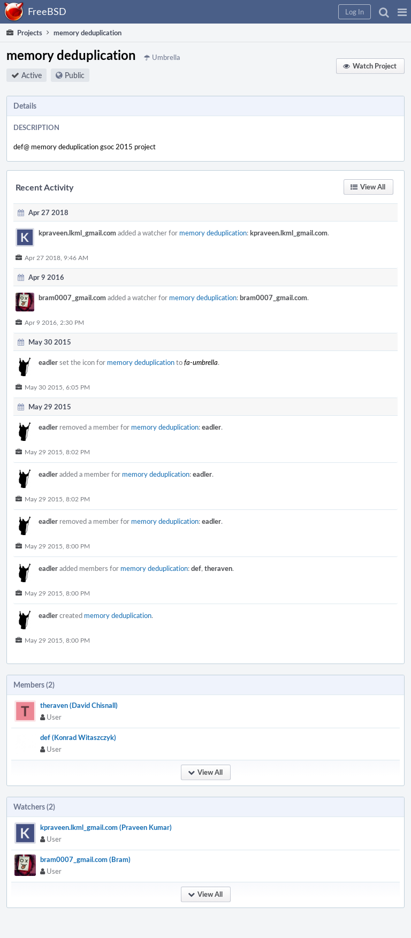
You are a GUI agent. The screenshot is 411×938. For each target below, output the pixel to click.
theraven (218, 568)
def (196, 568)
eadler (48, 362)
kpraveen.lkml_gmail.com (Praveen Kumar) (106, 827)
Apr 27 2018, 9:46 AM (56, 257)
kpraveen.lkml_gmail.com (77, 233)
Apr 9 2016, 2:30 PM (54, 322)
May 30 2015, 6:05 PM (57, 387)
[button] (402, 12)
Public (75, 75)
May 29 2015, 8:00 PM (57, 546)
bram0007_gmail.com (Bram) (85, 859)
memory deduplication (213, 233)
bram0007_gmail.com (72, 297)
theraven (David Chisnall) (79, 705)
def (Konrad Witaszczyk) (78, 737)
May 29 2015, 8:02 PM (57, 451)
